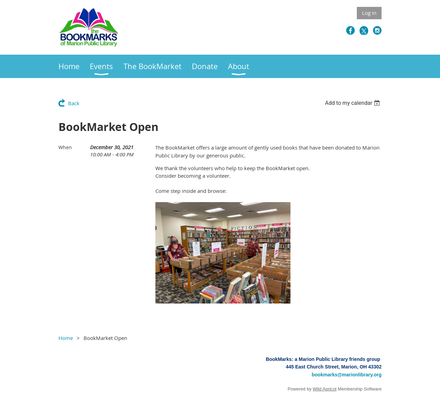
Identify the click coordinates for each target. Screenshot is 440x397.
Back (73, 103)
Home (65, 337)
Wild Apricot (325, 389)
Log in (369, 12)
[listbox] (353, 103)
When (65, 147)
